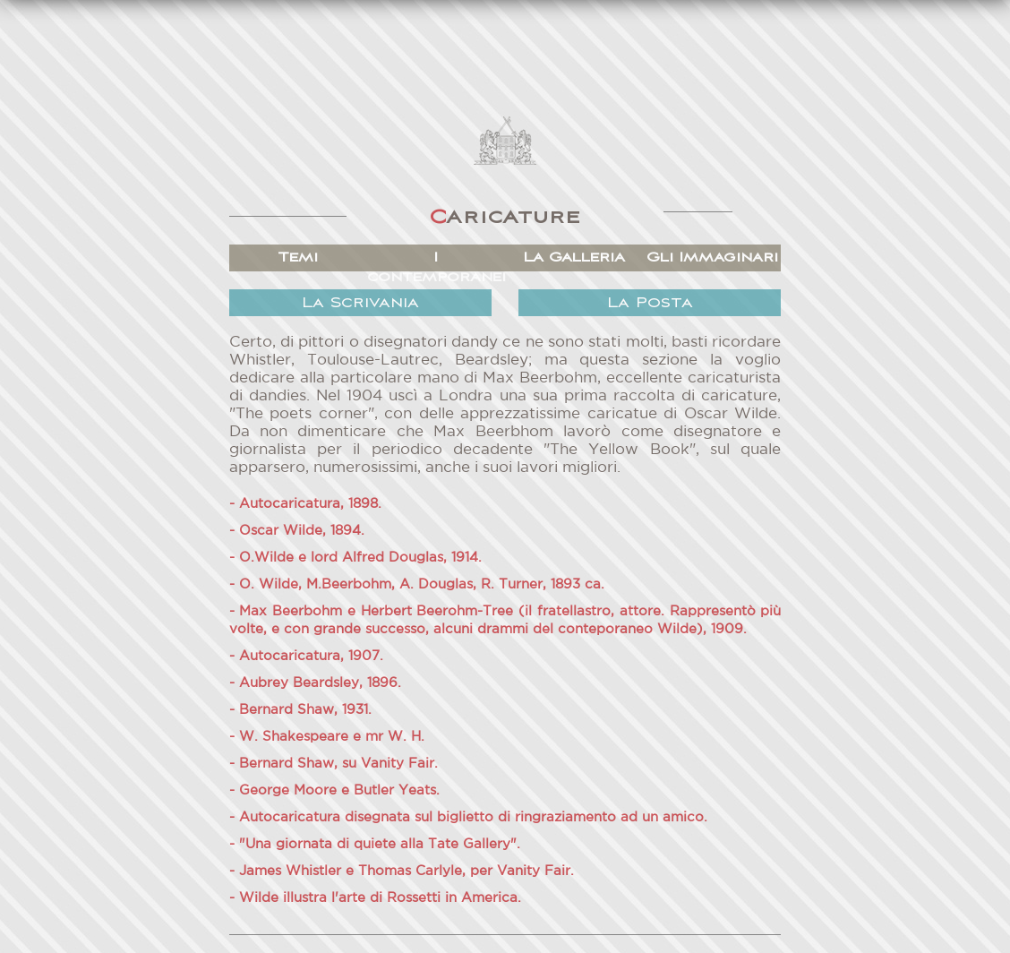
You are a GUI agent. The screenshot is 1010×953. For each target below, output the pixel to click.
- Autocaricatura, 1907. (306, 656)
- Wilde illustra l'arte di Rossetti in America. (375, 898)
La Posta (650, 303)
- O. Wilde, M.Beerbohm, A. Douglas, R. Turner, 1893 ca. (416, 584)
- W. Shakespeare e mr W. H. (326, 737)
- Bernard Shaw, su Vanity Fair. (333, 763)
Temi (298, 257)
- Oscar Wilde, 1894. (296, 531)
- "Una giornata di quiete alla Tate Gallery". (374, 844)
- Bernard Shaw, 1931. (300, 710)
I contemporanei (436, 267)
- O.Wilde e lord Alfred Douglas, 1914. (355, 557)
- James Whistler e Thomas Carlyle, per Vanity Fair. (401, 871)
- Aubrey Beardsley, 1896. (315, 683)
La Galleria (574, 257)
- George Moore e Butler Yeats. (334, 790)
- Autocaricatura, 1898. (305, 504)
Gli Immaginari (712, 257)
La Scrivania (360, 303)
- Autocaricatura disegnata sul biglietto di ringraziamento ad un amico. (468, 817)
